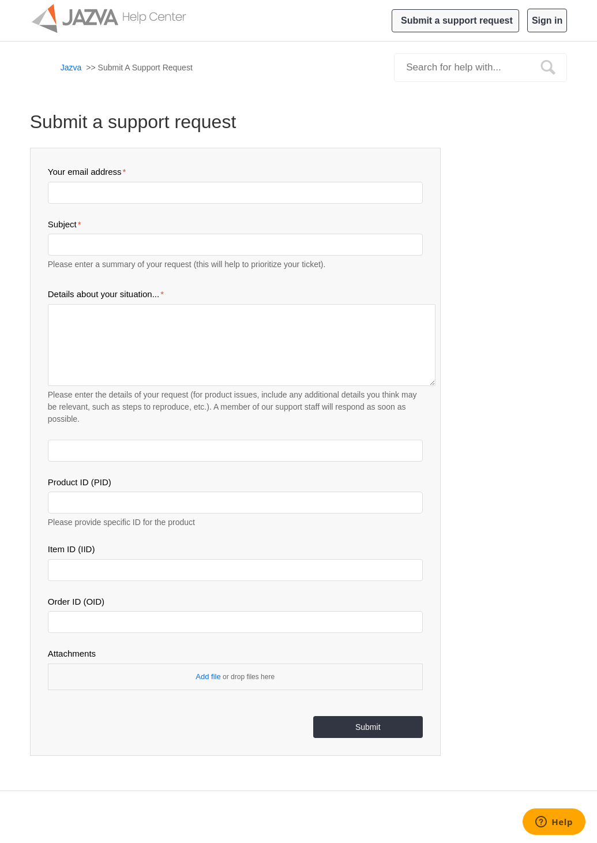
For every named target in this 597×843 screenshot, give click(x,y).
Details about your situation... (103, 294)
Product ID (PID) (79, 482)
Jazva (71, 67)
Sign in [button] (547, 20)
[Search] (480, 67)
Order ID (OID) (76, 601)
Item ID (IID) (71, 549)
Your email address (85, 172)
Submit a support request (457, 20)
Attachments (72, 653)
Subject (62, 224)
